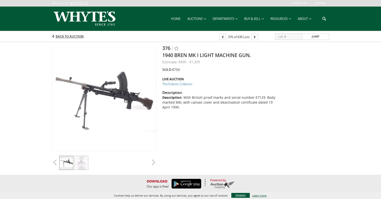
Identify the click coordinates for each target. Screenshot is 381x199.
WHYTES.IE (79, 3)
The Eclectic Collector (177, 84)
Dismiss (240, 195)
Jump (315, 36)
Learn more (259, 195)
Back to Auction (70, 36)
